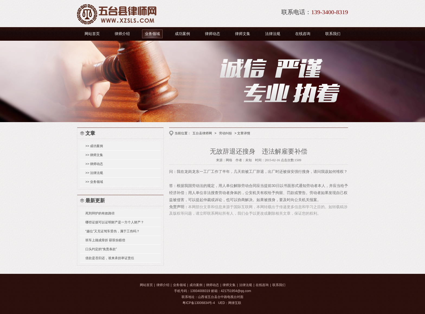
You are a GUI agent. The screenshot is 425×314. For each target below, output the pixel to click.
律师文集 (242, 34)
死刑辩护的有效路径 (100, 213)
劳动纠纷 (225, 133)
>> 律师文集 (94, 155)
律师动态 (212, 34)
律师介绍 (122, 34)
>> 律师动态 (94, 164)
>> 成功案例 (94, 146)
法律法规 (272, 34)
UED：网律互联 (229, 303)
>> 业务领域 (94, 182)
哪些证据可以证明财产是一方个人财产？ (114, 222)
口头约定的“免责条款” (101, 249)
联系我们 (332, 34)
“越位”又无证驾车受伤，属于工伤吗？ (112, 231)
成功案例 (182, 34)
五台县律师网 (202, 133)
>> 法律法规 (94, 173)
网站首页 (92, 34)
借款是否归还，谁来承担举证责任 (109, 258)
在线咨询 (302, 34)
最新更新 (95, 200)
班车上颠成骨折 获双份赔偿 (105, 240)
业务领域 (152, 34)
